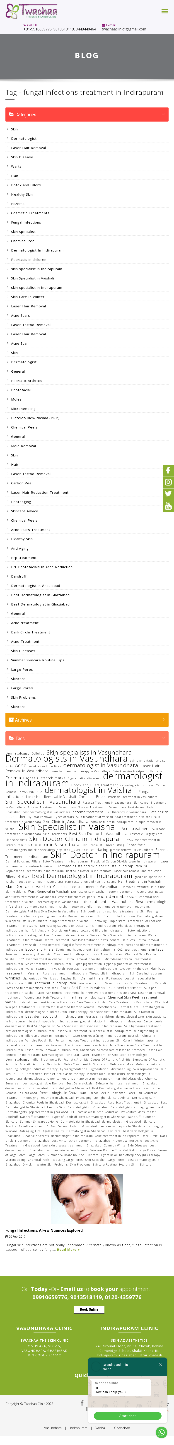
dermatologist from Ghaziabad (26, 1088)
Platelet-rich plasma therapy (64, 1074)
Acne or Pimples (89, 935)
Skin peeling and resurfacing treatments (109, 911)
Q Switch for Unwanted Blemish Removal (66, 1007)
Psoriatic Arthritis (26, 380)
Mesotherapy (107, 1007)
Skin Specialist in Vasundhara (42, 801)
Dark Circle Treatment (30, 632)
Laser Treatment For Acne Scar (104, 1055)
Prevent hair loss (64, 935)
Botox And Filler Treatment (91, 907)
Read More (68, 1249)
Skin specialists (16, 840)
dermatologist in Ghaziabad (121, 1122)
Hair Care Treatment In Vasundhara (127, 1002)
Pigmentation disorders (84, 778)
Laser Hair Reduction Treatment (40, 492)
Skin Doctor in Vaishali (28, 886)
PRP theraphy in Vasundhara (126, 812)
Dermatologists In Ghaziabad (88, 1107)
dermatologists (34, 1079)
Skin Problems (23, 697)
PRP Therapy (78, 1012)
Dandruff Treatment (35, 1117)
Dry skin (28, 1164)
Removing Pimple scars (109, 921)
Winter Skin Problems (52, 1164)
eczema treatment (87, 812)
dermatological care (130, 1017)
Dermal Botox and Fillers (23, 861)
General (18, 371)
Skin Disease (22, 157)
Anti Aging (20, 548)
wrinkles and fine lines (45, 766)
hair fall (30, 930)
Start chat (127, 1416)
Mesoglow (134, 1021)
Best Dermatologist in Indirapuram (82, 876)
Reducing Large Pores (67, 1160)
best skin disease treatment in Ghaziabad (72, 1145)
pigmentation (31, 978)
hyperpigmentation (73, 1069)
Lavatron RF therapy (133, 969)
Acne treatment (25, 622)
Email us (71, 1289)
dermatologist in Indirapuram (46, 1012)
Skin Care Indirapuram (146, 973)
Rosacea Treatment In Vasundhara (107, 803)
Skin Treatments (55, 834)
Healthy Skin (22, 194)
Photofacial (21, 390)
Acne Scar (19, 343)
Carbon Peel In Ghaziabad (107, 1093)
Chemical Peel (23, 241)
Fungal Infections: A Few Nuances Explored (44, 1230)
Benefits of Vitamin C (33, 1126)
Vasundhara (53, 1428)
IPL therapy (114, 978)
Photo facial (137, 845)
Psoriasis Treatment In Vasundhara (132, 797)
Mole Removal (23, 445)
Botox (23, 876)
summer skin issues (61, 1150)
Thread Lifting (114, 845)
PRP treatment (31, 1074)
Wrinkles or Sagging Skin (61, 978)
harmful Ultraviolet (129, 1079)
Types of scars (64, 817)
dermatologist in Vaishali (90, 790)
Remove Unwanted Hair (139, 887)
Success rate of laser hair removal (121, 1050)
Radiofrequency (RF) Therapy (139, 1155)
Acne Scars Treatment (30, 529)
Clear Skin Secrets (36, 1136)
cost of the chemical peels (76, 897)
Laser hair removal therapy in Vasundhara (81, 771)
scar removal (43, 817)
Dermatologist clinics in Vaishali (46, 907)
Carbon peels (152, 1021)
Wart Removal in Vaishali (48, 891)
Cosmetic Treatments (30, 213)
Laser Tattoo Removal (31, 324)
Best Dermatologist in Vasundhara (116, 1088)
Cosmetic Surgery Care (146, 834)
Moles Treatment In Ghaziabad (86, 1064)
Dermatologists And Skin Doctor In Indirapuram (101, 916)
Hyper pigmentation (87, 964)
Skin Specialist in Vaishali (32, 278)
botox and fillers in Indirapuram (103, 930)
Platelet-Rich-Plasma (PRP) (35, 418)
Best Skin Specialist (41, 1026)
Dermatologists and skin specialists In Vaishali (37, 850)
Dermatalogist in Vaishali (88, 892)
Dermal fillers (128, 1007)
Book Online (89, 1309)
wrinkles (12, 978)
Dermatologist (24, 138)
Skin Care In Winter (28, 296)
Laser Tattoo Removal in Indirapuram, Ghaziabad (60, 1050)
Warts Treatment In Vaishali (45, 969)
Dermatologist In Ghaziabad (62, 1093)
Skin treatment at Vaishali (94, 817)
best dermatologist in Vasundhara (46, 812)
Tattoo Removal (49, 945)
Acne (21, 765)
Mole (130, 1064)
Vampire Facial (35, 1040)
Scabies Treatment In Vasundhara (102, 807)
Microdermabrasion (117, 896)
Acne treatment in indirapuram (65, 973)
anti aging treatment (148, 1107)
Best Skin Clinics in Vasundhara (41, 882)
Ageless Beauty (53, 1131)
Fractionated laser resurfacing (86, 1045)
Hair (15, 175)
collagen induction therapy (39, 1069)
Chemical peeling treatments (45, 916)
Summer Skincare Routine (65, 1155)
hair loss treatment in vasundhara (96, 940)
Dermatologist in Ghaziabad (35, 585)
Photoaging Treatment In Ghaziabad (48, 1098)
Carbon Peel (22, 483)
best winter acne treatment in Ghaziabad (81, 1141)
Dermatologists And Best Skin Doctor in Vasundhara (41, 911)
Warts (16, 166)
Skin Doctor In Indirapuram (105, 854)
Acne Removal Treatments (131, 907)
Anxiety (44, 930)
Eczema (18, 203)
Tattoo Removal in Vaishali (83, 959)
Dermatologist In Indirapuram (37, 250)
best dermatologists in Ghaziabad (123, 1126)
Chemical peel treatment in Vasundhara (86, 886)
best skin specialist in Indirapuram (53, 1021)
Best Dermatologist (80, 1083)
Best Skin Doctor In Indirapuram (89, 871)
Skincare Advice (24, 511)
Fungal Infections (26, 222)
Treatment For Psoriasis (145, 921)
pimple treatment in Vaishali (70, 921)
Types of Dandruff (64, 1117)
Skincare (18, 678)
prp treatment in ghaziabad (48, 1112)
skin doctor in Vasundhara (52, 844)
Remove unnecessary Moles (25, 954)
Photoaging (21, 501)
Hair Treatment (54, 997)
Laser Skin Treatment (71, 1031)
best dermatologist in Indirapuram (54, 1016)
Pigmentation (98, 1069)
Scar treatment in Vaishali (133, 817)
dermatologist (15, 1026)
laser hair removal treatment (58, 993)
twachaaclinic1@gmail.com (124, 29)
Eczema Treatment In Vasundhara (52, 807)
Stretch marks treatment (73, 950)
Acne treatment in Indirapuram (117, 1136)
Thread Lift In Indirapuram (108, 973)
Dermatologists (52, 1055)
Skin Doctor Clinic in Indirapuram (77, 839)
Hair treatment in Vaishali (139, 881)
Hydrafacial (109, 1155)
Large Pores (22, 669)
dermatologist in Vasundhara (100, 765)
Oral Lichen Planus (64, 930)
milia (35, 1059)
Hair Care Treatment (84, 1002)
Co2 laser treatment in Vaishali (41, 959)
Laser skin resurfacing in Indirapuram (99, 1036)
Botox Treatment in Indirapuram (66, 861)
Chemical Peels (24, 427)
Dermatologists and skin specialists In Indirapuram (99, 866)
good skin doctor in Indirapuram (102, 1021)
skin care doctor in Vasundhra (99, 983)
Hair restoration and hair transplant (90, 882)
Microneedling (23, 408)
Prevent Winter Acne (127, 1141)
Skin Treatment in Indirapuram (50, 983)
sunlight (99, 1098)
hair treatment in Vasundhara (107, 901)
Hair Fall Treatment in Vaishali (144, 983)
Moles (16, 399)
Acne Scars (20, 315)
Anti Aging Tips (30, 1131)
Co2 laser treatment (131, 950)
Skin (14, 129)
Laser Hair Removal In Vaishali (51, 797)
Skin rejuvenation (145, 1069)
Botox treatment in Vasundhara (131, 892)
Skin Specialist (23, 231)
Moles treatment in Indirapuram (48, 964)
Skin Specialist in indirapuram (124, 935)
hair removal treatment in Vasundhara (108, 993)
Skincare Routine (105, 1164)
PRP (16, 1074)
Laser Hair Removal (28, 147)
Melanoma (117, 1064)
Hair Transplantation (108, 954)
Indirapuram (78, 1428)
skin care (114, 1131)
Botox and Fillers (26, 185)
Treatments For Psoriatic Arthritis (64, 1059)
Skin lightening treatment (142, 1026)
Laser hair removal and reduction (137, 871)
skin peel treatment (125, 988)
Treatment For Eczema (21, 926)
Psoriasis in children (28, 259)
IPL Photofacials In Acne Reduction (42, 567)
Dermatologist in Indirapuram (92, 1079)
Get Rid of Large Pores (139, 1150)
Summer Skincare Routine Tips (38, 660)
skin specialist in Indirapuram (36, 269)
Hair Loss (128, 940)
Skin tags (155, 949)
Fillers (10, 876)
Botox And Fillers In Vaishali (83, 988)
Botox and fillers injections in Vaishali (31, 988)
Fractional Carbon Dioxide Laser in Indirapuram (125, 861)
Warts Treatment (57, 940)
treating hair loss (37, 935)
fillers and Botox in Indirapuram (47, 1036)
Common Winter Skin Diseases (125, 1145)
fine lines (75, 997)
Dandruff (19, 576)
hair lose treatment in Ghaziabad (133, 1083)
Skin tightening (104, 950)
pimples (90, 997)
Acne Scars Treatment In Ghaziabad (133, 1102)
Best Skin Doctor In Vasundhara (98, 833)
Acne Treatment (25, 641)
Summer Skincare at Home (39, 1122)
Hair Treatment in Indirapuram (69, 954)
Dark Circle (150, 1136)
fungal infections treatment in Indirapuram (93, 945)
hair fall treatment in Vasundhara (43, 1002)
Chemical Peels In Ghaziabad (43, 1102)
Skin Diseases (23, 650)
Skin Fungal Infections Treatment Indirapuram (81, 1040)
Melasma (142, 1064)
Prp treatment (24, 557)
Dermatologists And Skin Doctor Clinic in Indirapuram (78, 926)
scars (102, 997)
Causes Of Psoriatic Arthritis (110, 1059)
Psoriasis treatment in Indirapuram (92, 969)
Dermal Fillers (92, 978)
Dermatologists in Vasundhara (66, 758)
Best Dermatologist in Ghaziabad (40, 595)
